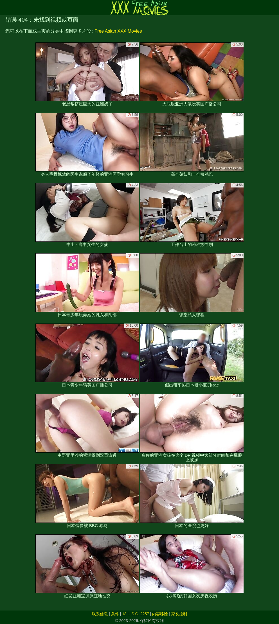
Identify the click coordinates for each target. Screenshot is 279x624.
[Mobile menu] (5, 7)
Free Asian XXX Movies (118, 31)
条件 (115, 614)
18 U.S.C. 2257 (135, 614)
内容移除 (160, 614)
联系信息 (100, 614)
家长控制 (179, 614)
